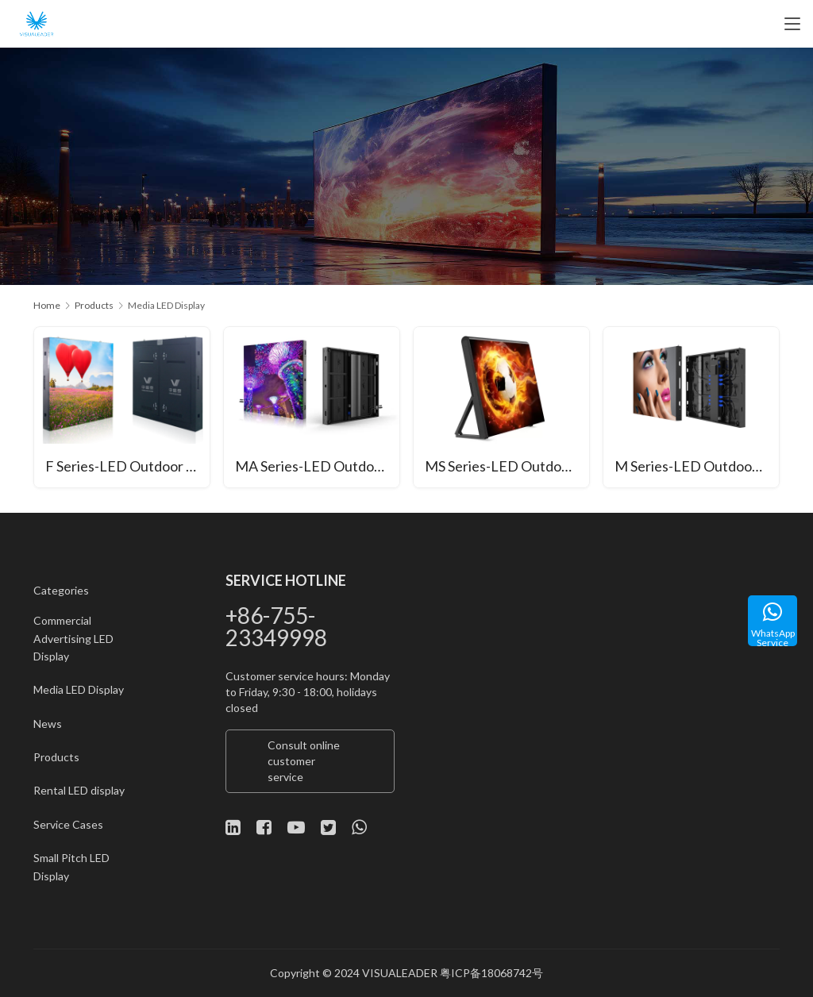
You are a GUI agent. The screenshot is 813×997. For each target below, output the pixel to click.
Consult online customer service (304, 760)
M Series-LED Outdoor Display (697, 466)
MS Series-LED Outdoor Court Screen (507, 466)
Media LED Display (78, 690)
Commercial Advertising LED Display (73, 639)
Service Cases (68, 824)
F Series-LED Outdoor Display (128, 466)
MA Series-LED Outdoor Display (318, 466)
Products (56, 757)
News (47, 723)
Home (46, 305)
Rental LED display (79, 791)
